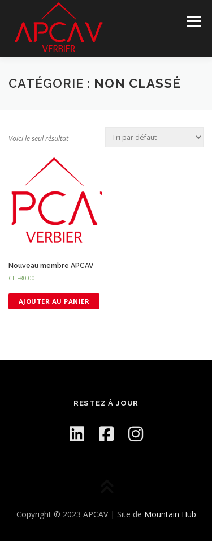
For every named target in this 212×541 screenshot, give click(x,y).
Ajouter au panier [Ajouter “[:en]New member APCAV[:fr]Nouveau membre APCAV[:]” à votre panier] (54, 301)
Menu (193, 21)
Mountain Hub (170, 514)
